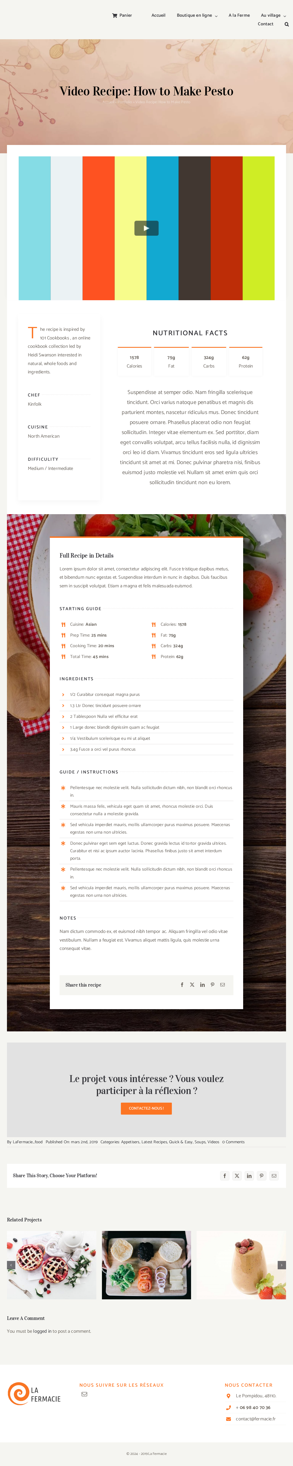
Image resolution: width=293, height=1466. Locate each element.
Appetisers (130, 1142)
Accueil (108, 102)
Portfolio (125, 102)
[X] (192, 985)
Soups (200, 1142)
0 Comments (233, 1142)
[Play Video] (147, 228)
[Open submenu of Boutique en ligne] (217, 16)
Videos (213, 1142)
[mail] (84, 1394)
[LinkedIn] (202, 985)
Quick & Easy (180, 1142)
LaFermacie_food (28, 1142)
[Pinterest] (212, 985)
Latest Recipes (154, 1142)
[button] (287, 24)
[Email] (223, 985)
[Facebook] (182, 985)
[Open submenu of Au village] (286, 16)
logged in (42, 1331)
